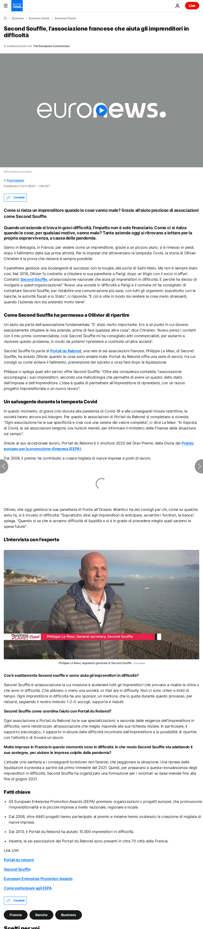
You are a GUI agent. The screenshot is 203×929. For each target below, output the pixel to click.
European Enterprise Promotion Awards (38, 878)
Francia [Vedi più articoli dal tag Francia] (16, 915)
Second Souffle (33, 279)
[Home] (5, 18)
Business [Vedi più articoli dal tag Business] (68, 915)
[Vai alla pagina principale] (17, 5)
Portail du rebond (19, 859)
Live (192, 6)
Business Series (39, 18)
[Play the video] (101, 110)
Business (18, 18)
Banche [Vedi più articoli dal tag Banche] (41, 915)
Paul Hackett (15, 180)
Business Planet (65, 18)
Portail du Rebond (65, 350)
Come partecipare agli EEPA (28, 888)
